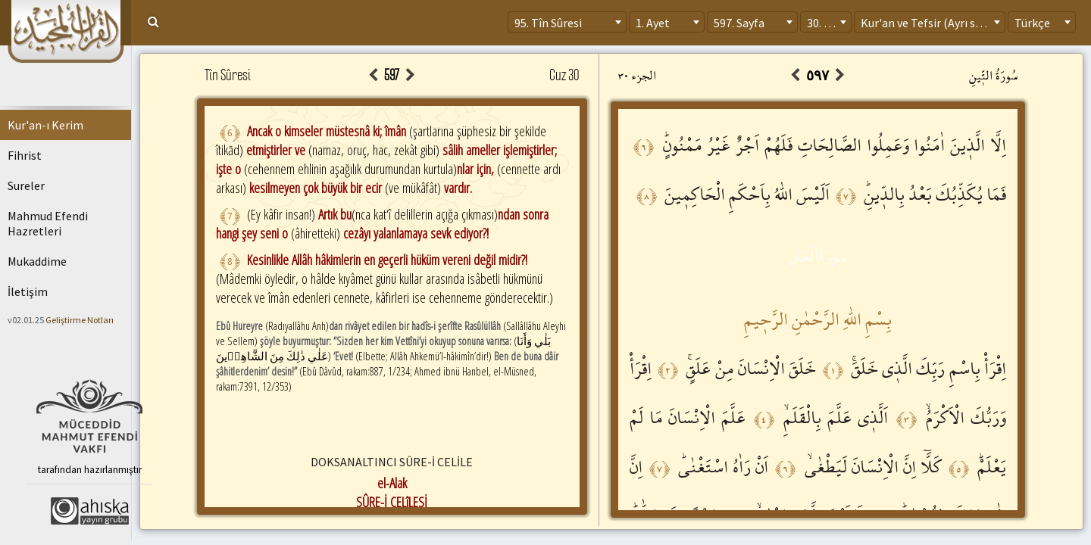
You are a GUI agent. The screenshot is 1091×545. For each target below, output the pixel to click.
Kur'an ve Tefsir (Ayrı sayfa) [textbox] (931, 22)
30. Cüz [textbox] (824, 22)
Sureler (26, 185)
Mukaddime (37, 261)
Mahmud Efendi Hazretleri (48, 223)
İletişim (28, 291)
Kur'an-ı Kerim (45, 124)
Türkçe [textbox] (1032, 22)
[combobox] (567, 22)
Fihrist (25, 155)
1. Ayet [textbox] (653, 22)
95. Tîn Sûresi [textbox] (548, 22)
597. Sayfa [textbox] (739, 22)
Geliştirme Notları (79, 319)
